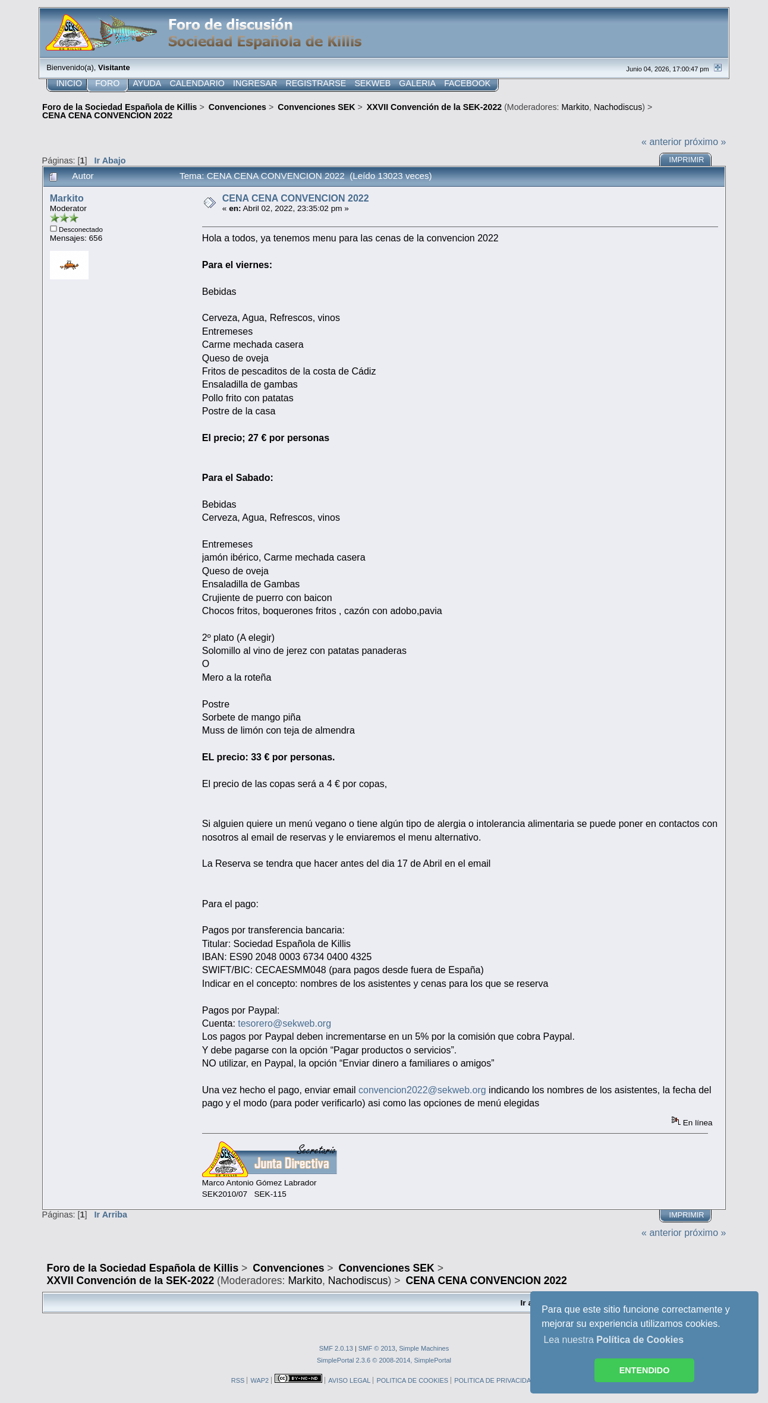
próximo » (705, 142)
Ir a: (528, 1302)
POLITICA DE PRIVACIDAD (495, 1380)
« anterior (661, 142)
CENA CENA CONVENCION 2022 (295, 198)
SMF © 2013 (376, 1348)
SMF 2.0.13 (336, 1348)
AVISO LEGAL (349, 1380)
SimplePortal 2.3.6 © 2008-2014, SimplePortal (384, 1360)
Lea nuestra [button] (613, 1340)
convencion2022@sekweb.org (422, 1090)
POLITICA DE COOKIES (412, 1380)
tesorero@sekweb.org (284, 1023)
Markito (575, 107)
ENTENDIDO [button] (644, 1370)
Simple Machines (424, 1348)
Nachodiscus (618, 107)
